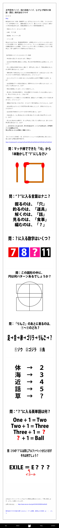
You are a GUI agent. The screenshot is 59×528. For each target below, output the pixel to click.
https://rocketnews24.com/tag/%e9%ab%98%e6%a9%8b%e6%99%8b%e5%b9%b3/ (29, 142)
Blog (7, 18)
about (17, 525)
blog (41, 525)
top (6, 525)
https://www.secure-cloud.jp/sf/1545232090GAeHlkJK (32, 504)
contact (53, 525)
